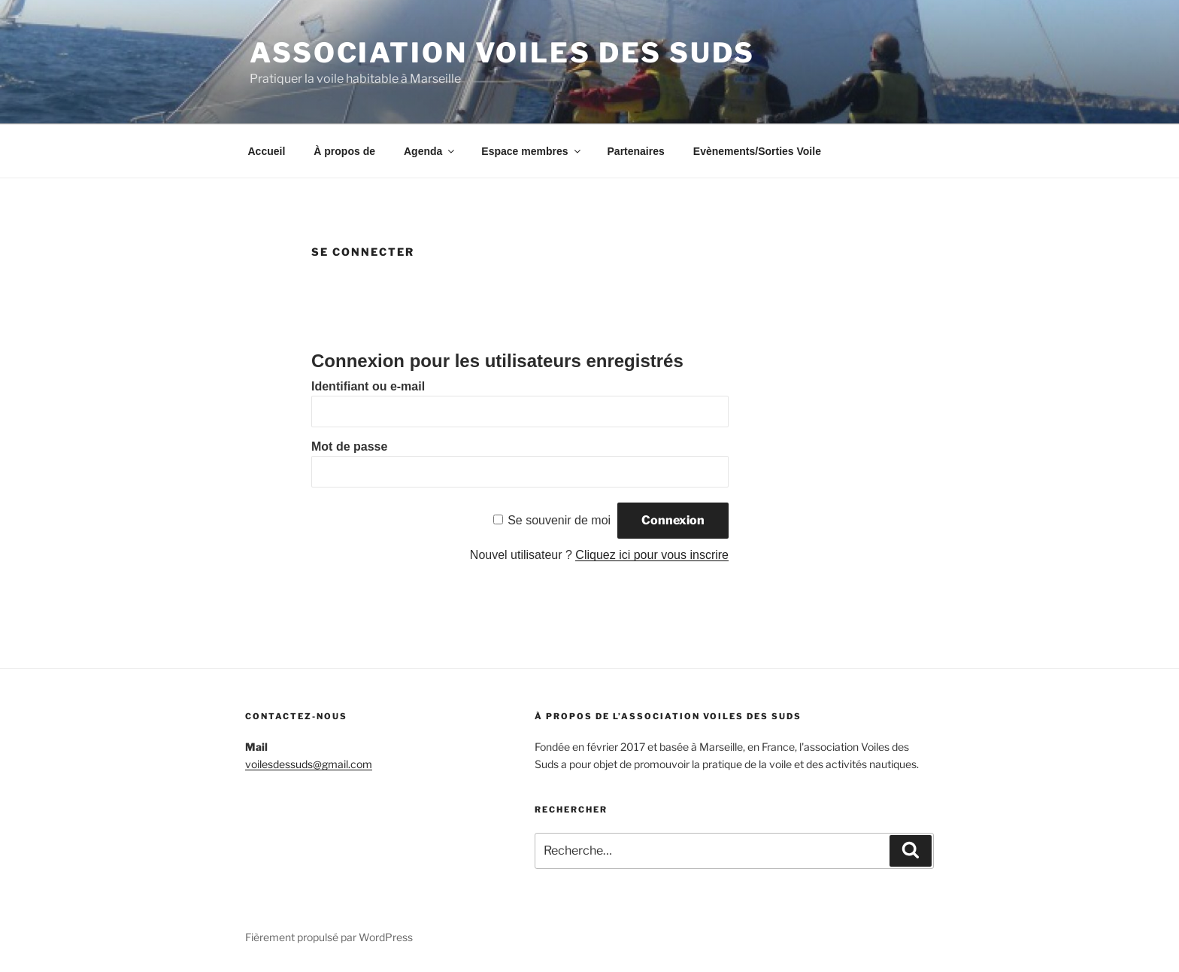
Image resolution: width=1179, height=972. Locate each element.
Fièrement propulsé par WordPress (329, 937)
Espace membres (531, 151)
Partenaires (636, 151)
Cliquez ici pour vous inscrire (652, 554)
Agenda (430, 151)
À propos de (344, 151)
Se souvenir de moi (559, 520)
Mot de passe (349, 446)
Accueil (267, 151)
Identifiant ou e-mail (368, 386)
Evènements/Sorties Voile (757, 151)
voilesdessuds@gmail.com (308, 764)
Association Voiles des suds (502, 52)
